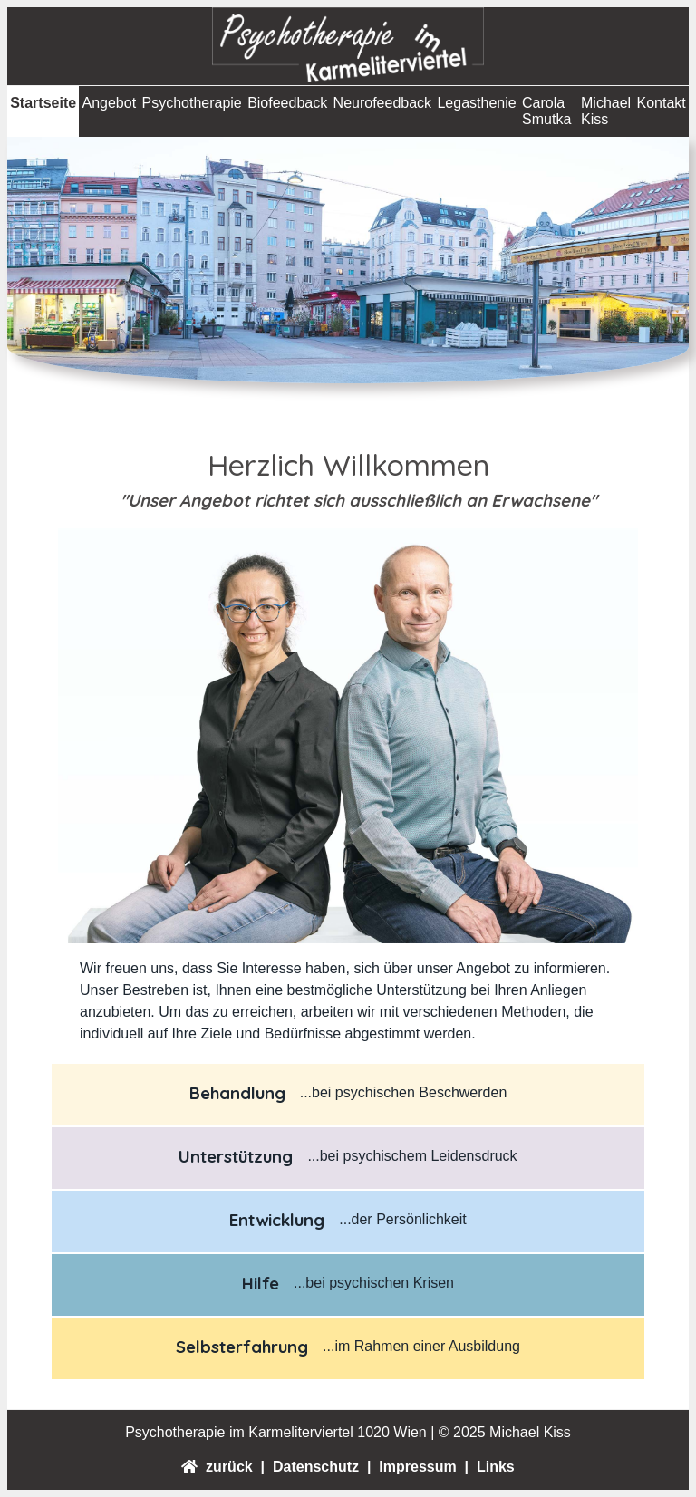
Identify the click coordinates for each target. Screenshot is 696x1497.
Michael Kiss (606, 111)
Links (494, 1466)
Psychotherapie (191, 103)
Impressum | (422, 1466)
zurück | (231, 1466)
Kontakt (661, 103)
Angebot (109, 103)
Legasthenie (476, 103)
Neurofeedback (383, 103)
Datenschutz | (320, 1466)
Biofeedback (287, 103)
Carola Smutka (546, 111)
